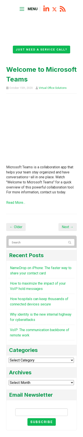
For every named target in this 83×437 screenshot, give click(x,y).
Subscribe (41, 422)
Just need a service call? (41, 49)
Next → (67, 227)
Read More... (15, 202)
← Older (16, 227)
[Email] (41, 412)
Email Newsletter (41, 405)
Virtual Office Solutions (53, 87)
